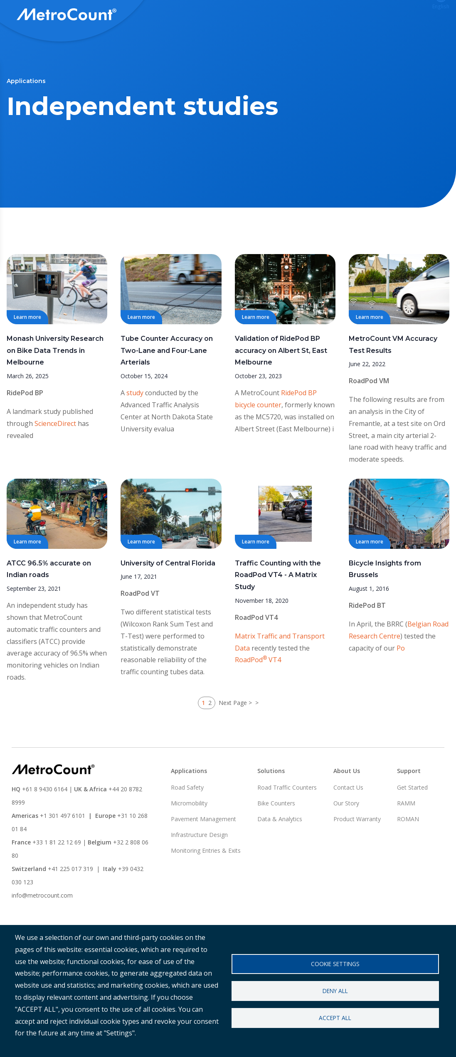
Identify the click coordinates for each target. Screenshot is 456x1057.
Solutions (188, 15)
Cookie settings (335, 964)
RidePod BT (367, 636)
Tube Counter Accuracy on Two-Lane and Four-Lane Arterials (167, 381)
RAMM (406, 834)
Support (290, 15)
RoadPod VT (140, 624)
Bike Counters (276, 834)
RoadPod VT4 (256, 648)
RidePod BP (25, 423)
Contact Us (348, 818)
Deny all (335, 991)
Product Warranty (357, 850)
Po (401, 678)
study (134, 423)
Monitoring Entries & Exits (206, 881)
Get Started (412, 818)
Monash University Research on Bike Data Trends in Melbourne (55, 381)
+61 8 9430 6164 (44, 820)
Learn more (27, 347)
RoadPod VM (369, 411)
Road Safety (187, 818)
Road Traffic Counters (287, 818)
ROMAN (408, 850)
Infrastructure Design (199, 865)
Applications (240, 15)
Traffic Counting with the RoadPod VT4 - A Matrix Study (278, 606)
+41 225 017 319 (70, 899)
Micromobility (189, 834)
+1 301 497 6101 (62, 846)
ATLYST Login (342, 15)
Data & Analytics (279, 850)
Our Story (346, 834)
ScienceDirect (55, 454)
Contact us (399, 15)
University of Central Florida (168, 594)
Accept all (335, 1018)
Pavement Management (203, 850)
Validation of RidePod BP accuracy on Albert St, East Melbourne (281, 381)
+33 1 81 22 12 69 (56, 873)
